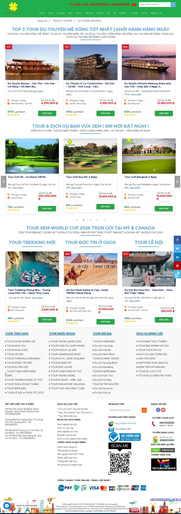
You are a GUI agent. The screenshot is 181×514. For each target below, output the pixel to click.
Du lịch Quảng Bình (105, 362)
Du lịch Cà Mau (103, 380)
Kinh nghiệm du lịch (67, 424)
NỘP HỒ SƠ (166, 437)
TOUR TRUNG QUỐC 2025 (66, 341)
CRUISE (89, 13)
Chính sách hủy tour (67, 457)
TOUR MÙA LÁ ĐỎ (17, 350)
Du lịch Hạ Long (103, 345)
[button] (76, 220)
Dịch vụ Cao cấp (65, 428)
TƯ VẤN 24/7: (99, 4)
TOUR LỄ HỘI (14, 392)
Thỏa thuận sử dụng (67, 450)
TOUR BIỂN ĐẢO (16, 388)
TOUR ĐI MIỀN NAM (104, 371)
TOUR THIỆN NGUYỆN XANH (23, 358)
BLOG (144, 13)
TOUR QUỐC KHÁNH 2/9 (21, 341)
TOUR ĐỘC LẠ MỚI (61, 367)
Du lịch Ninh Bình (104, 354)
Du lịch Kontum (103, 388)
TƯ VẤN (134, 13)
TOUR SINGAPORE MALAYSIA (68, 384)
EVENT (123, 13)
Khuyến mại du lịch (66, 435)
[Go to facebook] (6, 505)
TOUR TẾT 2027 (34, 392)
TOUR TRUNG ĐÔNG (63, 375)
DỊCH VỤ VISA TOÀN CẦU (152, 354)
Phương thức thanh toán (69, 465)
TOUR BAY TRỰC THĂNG (152, 341)
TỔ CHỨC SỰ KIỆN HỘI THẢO (155, 375)
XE (114, 13)
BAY (70, 13)
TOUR (42, 13)
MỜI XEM (47, 113)
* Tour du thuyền (80, 409)
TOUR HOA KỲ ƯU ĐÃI (63, 350)
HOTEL (100, 13)
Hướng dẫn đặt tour (67, 461)
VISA (50, 13)
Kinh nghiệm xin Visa (67, 431)
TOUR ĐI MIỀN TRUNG (106, 358)
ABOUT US (156, 13)
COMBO (60, 13)
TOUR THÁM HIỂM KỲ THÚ (66, 371)
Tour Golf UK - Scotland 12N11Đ (85, 177)
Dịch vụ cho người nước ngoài (72, 438)
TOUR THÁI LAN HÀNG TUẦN (67, 388)
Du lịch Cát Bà (102, 350)
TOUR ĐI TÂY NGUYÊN (106, 384)
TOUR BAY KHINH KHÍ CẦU (153, 345)
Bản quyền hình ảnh (67, 454)
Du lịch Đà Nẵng (103, 367)
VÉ (108, 13)
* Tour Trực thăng (65, 412)
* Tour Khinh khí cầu (67, 416)
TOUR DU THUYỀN (62, 21)
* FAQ (80, 454)
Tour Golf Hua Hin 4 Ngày (140, 177)
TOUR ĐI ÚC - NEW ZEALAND (68, 358)
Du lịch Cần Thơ (103, 375)
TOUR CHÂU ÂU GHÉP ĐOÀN (68, 345)
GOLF (79, 13)
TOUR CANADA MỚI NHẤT (66, 354)
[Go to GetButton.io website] (6, 511)
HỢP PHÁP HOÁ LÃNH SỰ (153, 362)
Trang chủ (42, 21)
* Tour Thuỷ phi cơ (83, 412)
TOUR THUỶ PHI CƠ (149, 350)
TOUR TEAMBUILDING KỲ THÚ (25, 380)
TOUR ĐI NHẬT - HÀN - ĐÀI (66, 380)
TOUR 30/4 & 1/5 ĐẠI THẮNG (23, 384)
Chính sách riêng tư (67, 447)
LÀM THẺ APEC (147, 358)
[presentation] (3, 182)
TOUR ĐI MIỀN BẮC (104, 341)
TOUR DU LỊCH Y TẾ (149, 371)
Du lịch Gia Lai (102, 392)
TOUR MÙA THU (16, 345)
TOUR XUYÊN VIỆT (18, 367)
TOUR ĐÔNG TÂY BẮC (19, 362)
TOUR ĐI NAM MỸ (61, 362)
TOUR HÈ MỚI (15, 354)
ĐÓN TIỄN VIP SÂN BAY (151, 367)
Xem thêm (38, 91)
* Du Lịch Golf (64, 409)
